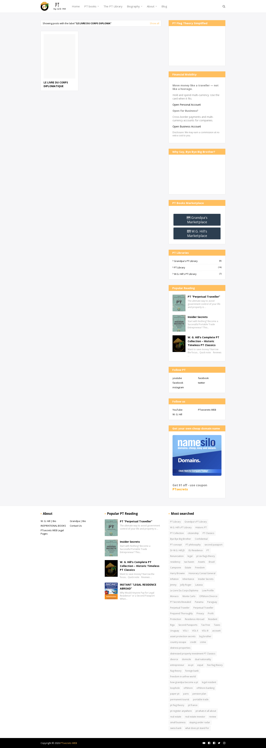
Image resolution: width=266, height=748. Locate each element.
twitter (201, 382)
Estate (188, 567)
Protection (175, 619)
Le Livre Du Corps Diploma (184, 590)
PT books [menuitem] (90, 6)
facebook (203, 378)
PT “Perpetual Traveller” (204, 296)
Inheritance (188, 579)
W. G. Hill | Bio (48, 521)
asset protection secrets (182, 636)
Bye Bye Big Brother (180, 538)
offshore (188, 688)
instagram (178, 387)
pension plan (199, 693)
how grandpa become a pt (184, 682)
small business (177, 722)
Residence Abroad (194, 619)
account (216, 630)
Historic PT (201, 527)
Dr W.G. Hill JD (177, 550)
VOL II (195, 630)
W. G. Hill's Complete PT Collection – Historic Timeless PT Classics (203, 341)
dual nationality (203, 659)
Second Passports (187, 624)
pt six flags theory (205, 556)
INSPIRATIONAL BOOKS (53, 525)
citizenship (193, 533)
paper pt (174, 693)
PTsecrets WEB (68, 743)
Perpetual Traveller (203, 607)
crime (203, 642)
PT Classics (208, 533)
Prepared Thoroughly (181, 613)
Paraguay (212, 602)
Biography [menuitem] (133, 6)
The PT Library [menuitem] (112, 6)
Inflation (174, 579)
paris (186, 693)
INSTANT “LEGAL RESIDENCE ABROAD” (138, 586)
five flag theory (215, 665)
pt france (192, 705)
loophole (175, 688)
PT (208, 550)
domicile (186, 659)
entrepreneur (177, 665)
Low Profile (208, 590)
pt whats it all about (206, 710)
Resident (212, 619)
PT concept (176, 544)
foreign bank (192, 670)
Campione (175, 567)
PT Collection (177, 533)
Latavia (199, 584)
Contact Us (76, 525)
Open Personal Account (187, 104)
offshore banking (205, 688)
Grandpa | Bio (78, 521)
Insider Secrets (198, 317)
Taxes (217, 624)
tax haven (189, 561)
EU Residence (196, 550)
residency (175, 561)
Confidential (201, 538)
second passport (213, 544)
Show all (154, 23)
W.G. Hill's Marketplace (197, 233)
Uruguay (174, 630)
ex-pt (190, 665)
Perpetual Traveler (180, 607)
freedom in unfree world (183, 676)
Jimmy (173, 584)
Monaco (174, 596)
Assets (201, 561)
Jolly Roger (185, 584)
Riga (172, 624)
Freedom (200, 567)
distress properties (180, 647)
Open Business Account (187, 126)
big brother (205, 636)
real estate (175, 716)
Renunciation (177, 556)
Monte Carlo (189, 596)
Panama (199, 602)
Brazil (212, 561)
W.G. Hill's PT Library (197, 274)
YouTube (178, 409)
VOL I (185, 630)
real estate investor (195, 716)
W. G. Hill (177, 414)
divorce (174, 659)
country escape (178, 642)
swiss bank (175, 728)
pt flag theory (177, 705)
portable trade (201, 699)
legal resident (209, 682)
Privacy (200, 613)
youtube (177, 378)
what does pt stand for (197, 728)
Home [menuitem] (76, 6)
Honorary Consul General (202, 573)
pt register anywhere (181, 710)
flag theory (175, 670)
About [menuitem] (150, 6)
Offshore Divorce (208, 596)
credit (193, 642)
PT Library (197, 267)
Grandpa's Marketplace (197, 219)
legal (189, 556)
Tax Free (205, 624)
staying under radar (199, 722)
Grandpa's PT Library (197, 261)
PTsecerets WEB (207, 409)
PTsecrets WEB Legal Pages (52, 532)
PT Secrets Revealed (180, 602)
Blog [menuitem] (164, 6)
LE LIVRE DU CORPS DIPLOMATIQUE (56, 84)
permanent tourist (179, 699)
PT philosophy (193, 544)
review (212, 716)
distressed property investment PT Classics (192, 653)
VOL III (205, 630)
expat (200, 665)
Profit (211, 613)
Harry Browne (177, 573)
